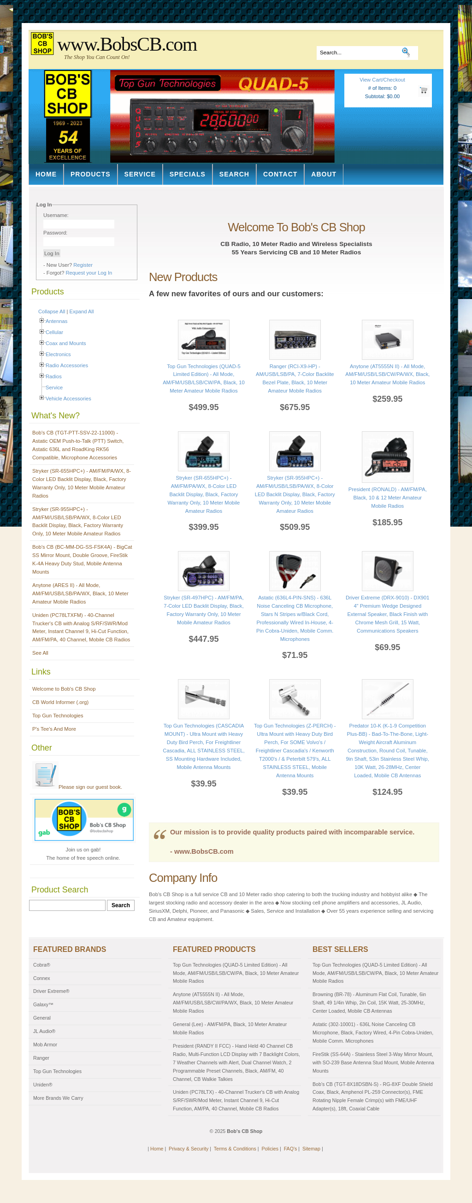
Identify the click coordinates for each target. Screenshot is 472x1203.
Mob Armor (45, 1044)
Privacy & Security (188, 1148)
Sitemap (311, 1148)
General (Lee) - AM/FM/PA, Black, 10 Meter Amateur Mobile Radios (230, 1028)
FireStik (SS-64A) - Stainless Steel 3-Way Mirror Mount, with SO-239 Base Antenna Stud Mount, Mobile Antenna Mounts (373, 1062)
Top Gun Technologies (57, 715)
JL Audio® (44, 1031)
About (323, 174)
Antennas (56, 321)
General (42, 1018)
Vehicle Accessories (68, 398)
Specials (188, 174)
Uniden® (43, 1084)
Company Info (183, 877)
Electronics (58, 354)
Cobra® (41, 965)
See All (40, 653)
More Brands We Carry (58, 1098)
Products (91, 174)
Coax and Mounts (66, 343)
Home (46, 174)
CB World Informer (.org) (60, 702)
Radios (54, 376)
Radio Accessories (67, 365)
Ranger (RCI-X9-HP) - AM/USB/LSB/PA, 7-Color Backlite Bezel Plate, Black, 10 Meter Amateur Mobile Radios (295, 374)
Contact (280, 174)
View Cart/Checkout (382, 79)
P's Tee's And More (54, 729)
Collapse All (51, 311)
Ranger (41, 1058)
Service (140, 174)
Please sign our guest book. (77, 787)
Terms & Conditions (235, 1148)
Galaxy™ (43, 1004)
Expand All (82, 311)
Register (83, 265)
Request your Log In (89, 273)
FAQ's (290, 1148)
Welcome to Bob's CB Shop (64, 689)
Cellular (54, 332)
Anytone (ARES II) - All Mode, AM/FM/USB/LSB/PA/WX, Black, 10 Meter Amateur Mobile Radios (80, 593)
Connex (41, 978)
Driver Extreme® (51, 991)
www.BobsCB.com (127, 44)
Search (234, 174)
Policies (269, 1148)
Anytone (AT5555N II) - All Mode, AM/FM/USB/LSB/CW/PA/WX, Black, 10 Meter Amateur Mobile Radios (233, 1003)
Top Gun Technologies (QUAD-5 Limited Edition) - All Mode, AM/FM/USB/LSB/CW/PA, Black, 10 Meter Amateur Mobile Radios (204, 374)
